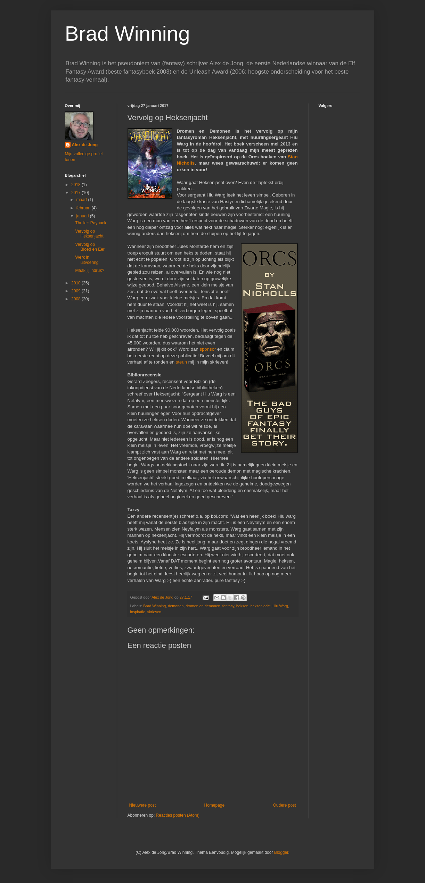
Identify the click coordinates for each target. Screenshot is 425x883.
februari (83, 208)
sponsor (207, 349)
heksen (242, 606)
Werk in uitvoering (86, 260)
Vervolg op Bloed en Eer (89, 247)
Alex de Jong (85, 144)
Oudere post (284, 805)
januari (83, 216)
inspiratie (137, 612)
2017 (76, 192)
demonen (175, 606)
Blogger (281, 852)
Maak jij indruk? (89, 270)
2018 (76, 184)
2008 (76, 299)
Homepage (214, 805)
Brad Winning (127, 33)
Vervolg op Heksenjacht (89, 234)
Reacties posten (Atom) (177, 815)
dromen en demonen (203, 606)
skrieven (154, 612)
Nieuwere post (142, 805)
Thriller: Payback (90, 222)
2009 (76, 291)
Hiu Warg (280, 606)
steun (181, 362)
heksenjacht (261, 606)
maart (82, 199)
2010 (76, 283)
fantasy (228, 606)
